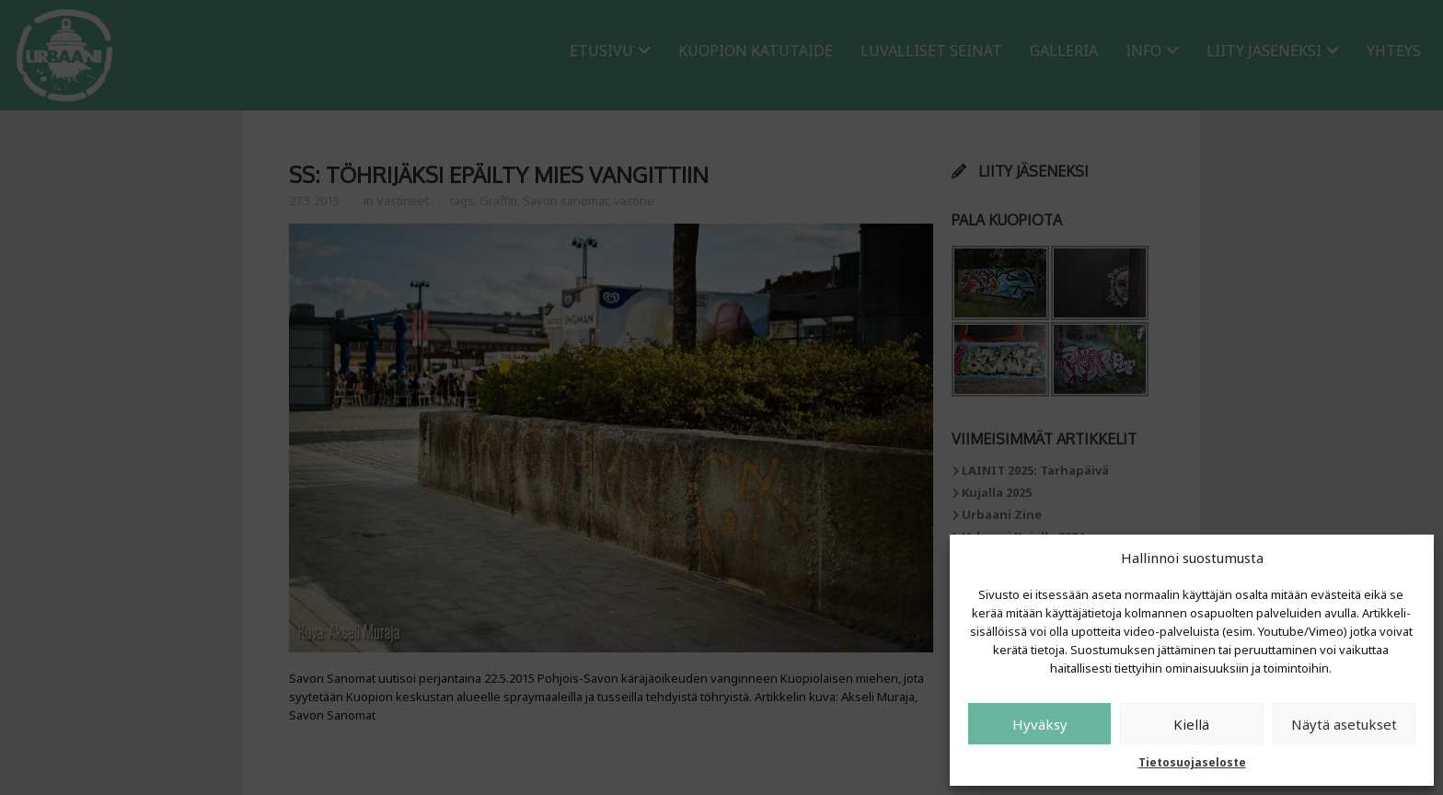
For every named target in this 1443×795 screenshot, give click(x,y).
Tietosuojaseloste (1192, 762)
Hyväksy (1040, 724)
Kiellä (1191, 724)
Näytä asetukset (1344, 724)
